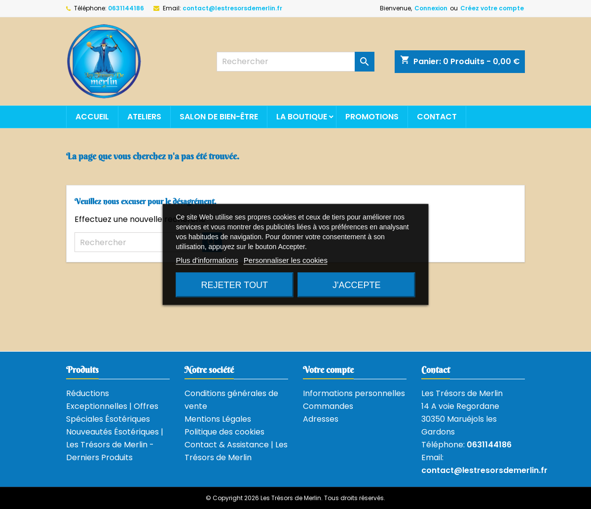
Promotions (372, 116)
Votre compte (328, 369)
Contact (437, 116)
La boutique (301, 116)
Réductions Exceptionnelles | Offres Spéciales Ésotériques (112, 406)
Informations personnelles (354, 393)
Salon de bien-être (219, 116)
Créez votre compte (492, 8)
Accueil (92, 116)
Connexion (430, 8)
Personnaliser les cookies (286, 260)
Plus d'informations (207, 260)
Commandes (328, 406)
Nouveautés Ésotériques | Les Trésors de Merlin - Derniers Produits (114, 444)
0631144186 (126, 8)
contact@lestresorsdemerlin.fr (232, 8)
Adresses (320, 419)
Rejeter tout (234, 285)
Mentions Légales (218, 419)
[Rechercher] (295, 62)
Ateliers (144, 116)
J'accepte (356, 285)
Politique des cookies (224, 431)
